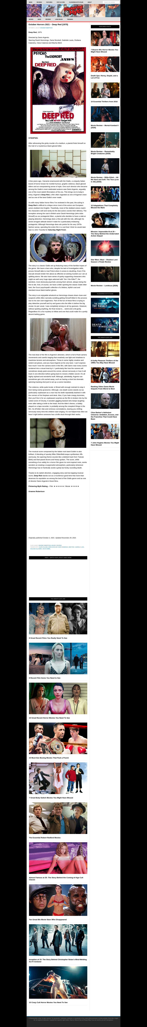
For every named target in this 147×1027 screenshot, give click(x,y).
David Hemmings (63, 547)
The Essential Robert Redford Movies (45, 838)
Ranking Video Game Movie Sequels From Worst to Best (103, 388)
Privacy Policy (87, 1020)
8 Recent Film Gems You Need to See (44, 678)
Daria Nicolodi (53, 547)
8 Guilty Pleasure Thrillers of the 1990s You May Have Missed (104, 362)
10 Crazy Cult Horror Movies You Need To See (48, 1002)
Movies (53, 545)
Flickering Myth (73, 10)
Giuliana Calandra (36, 549)
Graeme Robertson (45, 545)
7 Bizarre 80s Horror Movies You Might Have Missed (104, 51)
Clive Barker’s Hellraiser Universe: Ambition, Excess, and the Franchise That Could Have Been (104, 416)
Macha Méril (46, 549)
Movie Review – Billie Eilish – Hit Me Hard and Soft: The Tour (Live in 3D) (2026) (105, 179)
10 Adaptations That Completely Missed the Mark (104, 206)
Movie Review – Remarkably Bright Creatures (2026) (103, 152)
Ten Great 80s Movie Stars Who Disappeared (48, 920)
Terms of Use (78, 1020)
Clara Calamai (43, 547)
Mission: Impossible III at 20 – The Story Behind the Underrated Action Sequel (105, 234)
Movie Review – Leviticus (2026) (104, 286)
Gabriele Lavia (79, 547)
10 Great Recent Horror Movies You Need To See (49, 718)
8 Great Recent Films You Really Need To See (48, 638)
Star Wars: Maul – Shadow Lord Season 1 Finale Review (104, 261)
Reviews (59, 545)
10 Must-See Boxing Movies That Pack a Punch (49, 758)
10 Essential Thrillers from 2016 (104, 102)
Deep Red (71, 547)
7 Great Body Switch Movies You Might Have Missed (51, 798)
